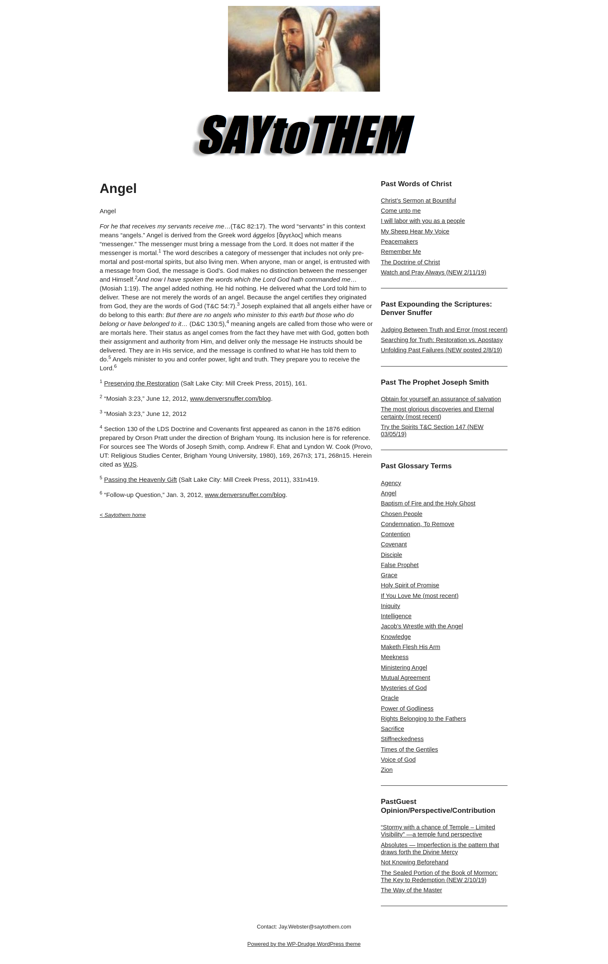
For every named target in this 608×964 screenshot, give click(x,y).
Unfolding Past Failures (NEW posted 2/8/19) (441, 350)
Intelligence (396, 616)
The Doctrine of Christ (410, 262)
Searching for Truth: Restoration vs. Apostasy (442, 340)
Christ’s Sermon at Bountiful (418, 200)
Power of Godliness (407, 708)
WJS (130, 464)
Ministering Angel (404, 667)
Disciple (391, 554)
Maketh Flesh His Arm (410, 647)
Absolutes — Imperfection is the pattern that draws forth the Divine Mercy (440, 848)
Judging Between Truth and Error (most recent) (444, 329)
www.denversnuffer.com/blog (230, 398)
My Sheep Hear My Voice (415, 231)
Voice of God (398, 759)
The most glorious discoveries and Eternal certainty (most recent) (437, 413)
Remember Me (401, 251)
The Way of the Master (411, 890)
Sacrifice (392, 728)
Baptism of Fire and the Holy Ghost (428, 503)
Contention (395, 534)
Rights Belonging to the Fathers (423, 718)
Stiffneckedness (402, 739)
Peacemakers (399, 241)
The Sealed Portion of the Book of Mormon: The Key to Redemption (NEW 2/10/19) (439, 876)
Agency (391, 483)
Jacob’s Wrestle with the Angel (422, 626)
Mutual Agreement (405, 677)
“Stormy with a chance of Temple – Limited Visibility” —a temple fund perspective (438, 831)
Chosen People (401, 514)
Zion (387, 769)
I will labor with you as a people (423, 220)
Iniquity (390, 606)
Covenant (394, 544)
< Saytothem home (123, 515)
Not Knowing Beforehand (414, 862)
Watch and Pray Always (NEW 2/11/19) (433, 272)
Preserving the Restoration (141, 383)
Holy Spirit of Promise (410, 585)
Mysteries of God (404, 687)
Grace (389, 575)
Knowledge (396, 636)
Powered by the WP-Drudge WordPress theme (304, 944)
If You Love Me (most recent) (420, 595)
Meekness (395, 657)
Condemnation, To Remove (417, 524)
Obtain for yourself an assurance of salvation (441, 399)
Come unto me (401, 210)
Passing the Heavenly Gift (140, 479)
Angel (388, 493)
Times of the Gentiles (409, 749)
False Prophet (400, 565)
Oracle (390, 698)
